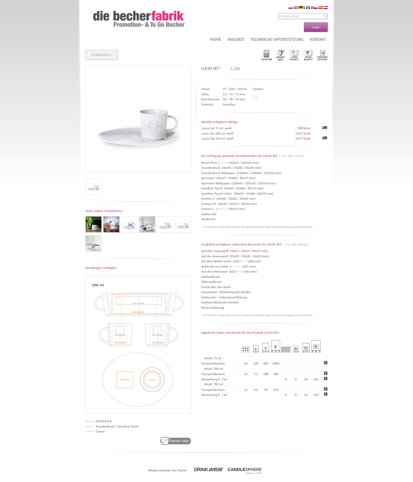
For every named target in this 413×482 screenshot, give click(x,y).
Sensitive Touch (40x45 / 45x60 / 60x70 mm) (232, 188)
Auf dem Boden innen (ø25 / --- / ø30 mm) (231, 261)
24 (306, 379)
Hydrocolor (209, 214)
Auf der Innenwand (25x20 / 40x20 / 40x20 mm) (235, 256)
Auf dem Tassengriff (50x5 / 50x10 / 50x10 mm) (234, 251)
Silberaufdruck (211, 282)
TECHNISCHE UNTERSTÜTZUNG (277, 39)
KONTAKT (318, 39)
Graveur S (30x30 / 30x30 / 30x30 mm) (228, 198)
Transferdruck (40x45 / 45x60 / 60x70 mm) (231, 168)
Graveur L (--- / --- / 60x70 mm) (223, 209)
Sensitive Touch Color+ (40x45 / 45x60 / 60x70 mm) (237, 193)
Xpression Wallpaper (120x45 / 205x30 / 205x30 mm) (238, 183)
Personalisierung (212, 307)
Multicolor (209, 219)
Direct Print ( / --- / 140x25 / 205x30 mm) (230, 163)
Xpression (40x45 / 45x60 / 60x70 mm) (228, 178)
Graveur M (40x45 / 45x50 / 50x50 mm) (229, 204)
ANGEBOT (236, 39)
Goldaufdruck (210, 277)
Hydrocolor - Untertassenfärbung (224, 297)
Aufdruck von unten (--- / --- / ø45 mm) (228, 266)
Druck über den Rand (215, 287)
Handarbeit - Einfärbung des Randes (226, 292)
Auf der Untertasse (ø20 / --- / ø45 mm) (229, 271)
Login (315, 27)
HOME (215, 39)
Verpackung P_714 (214, 379)
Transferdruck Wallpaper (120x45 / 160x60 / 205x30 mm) (241, 173)
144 (316, 379)
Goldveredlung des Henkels (220, 302)
